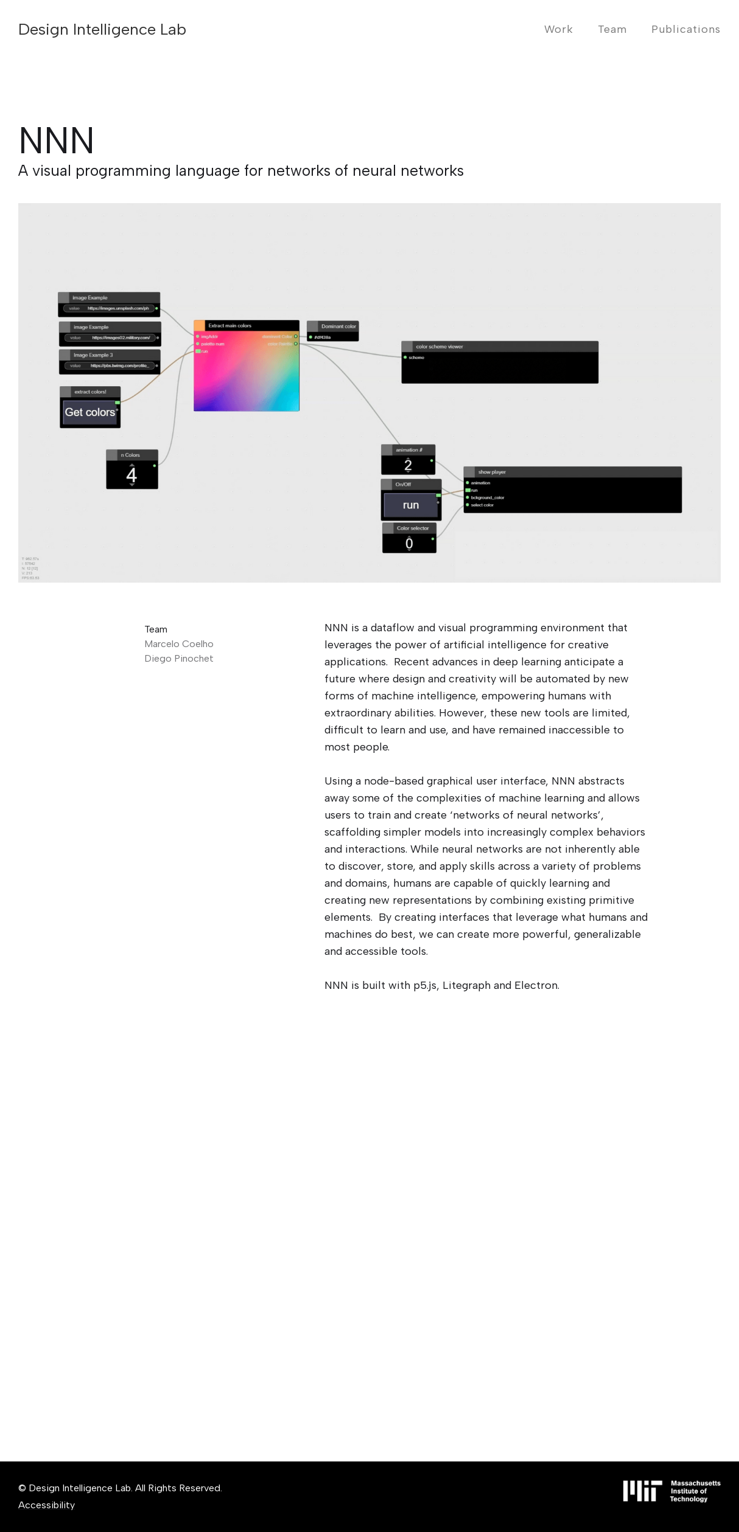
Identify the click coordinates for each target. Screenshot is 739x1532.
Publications (686, 29)
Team (612, 29)
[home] (102, 29)
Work (558, 29)
